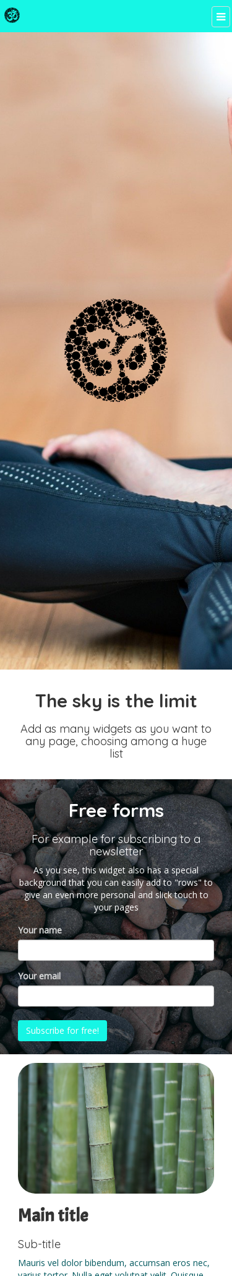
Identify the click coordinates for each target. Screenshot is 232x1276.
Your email (39, 976)
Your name (40, 930)
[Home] (12, 15)
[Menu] (220, 17)
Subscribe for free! (63, 1030)
